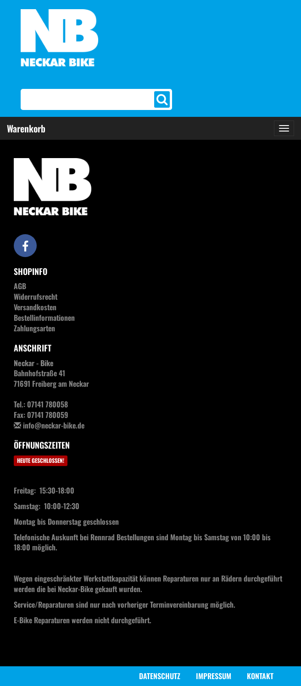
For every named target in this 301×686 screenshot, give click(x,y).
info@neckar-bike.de (53, 425)
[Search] (88, 99)
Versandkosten (35, 307)
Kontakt (260, 675)
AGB (20, 285)
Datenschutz (159, 675)
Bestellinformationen (44, 317)
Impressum (213, 675)
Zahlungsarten (34, 328)
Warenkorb (26, 128)
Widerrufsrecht (35, 296)
